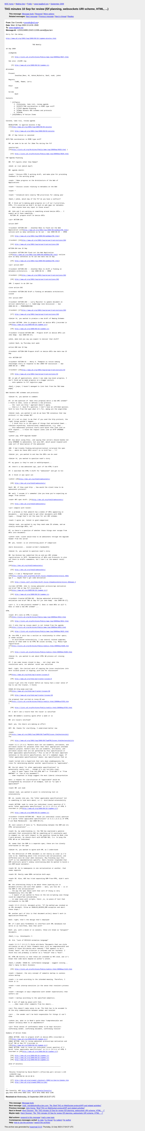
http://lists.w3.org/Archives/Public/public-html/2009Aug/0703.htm (40, 702)
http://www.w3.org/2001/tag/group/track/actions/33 (43, 370)
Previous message (46, 16)
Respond (38, 14)
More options (49, 14)
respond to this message (30, 1117)
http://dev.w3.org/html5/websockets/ (34, 479)
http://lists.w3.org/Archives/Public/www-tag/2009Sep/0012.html (39, 617)
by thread (49, 1120)
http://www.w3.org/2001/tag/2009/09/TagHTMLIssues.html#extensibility (44, 741)
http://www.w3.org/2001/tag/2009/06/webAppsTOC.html (46, 230)
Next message (31, 16)
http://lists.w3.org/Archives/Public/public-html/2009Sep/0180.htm (40, 646)
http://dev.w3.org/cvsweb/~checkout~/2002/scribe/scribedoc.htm (42, 1080)
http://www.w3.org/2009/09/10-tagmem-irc (32, 65)
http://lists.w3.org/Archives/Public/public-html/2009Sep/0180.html (43, 652)
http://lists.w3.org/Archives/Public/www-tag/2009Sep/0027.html (42, 57)
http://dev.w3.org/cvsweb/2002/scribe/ (31, 1082)
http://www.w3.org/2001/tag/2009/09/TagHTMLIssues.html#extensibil (40, 735)
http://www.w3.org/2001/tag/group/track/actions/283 (44, 310)
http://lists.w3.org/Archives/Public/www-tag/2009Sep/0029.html (39, 150)
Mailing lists (20, 4)
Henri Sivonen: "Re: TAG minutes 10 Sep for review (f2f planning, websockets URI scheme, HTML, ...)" (63, 1111)
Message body (28, 14)
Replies (71, 16)
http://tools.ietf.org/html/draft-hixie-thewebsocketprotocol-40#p (40, 576)
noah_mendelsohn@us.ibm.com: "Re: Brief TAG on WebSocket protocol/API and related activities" (61, 1106)
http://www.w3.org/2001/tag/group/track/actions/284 (44, 240)
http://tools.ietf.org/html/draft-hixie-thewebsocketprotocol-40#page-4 (45, 582)
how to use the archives (23, 1123)
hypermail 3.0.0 (36, 1127)
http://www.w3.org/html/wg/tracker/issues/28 (31, 691)
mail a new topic (48, 1117)
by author (67, 1120)
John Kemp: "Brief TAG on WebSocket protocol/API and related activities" (55, 1108)
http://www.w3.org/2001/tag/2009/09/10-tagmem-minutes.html (31, 38)
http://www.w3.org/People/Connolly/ (37, 1091)
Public (29, 4)
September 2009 (57, 4)
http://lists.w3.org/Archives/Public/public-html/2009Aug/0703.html (43, 708)
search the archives (42, 1123)
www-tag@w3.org (41, 4)
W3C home (9, 4)
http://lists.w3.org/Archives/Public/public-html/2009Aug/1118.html (43, 969)
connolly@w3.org (31, 23)
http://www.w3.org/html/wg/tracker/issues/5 (30, 675)
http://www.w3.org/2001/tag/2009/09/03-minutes (32, 127)
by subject (58, 1120)
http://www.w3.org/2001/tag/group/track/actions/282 (44, 275)
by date (41, 1120)
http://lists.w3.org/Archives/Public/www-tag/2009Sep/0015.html (39, 627)
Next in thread (60, 16)
